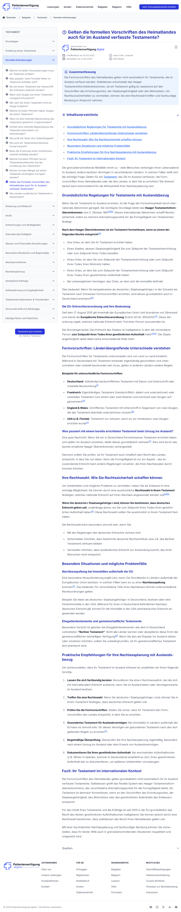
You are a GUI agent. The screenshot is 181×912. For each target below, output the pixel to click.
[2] (156, 316)
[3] (83, 401)
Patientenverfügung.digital (23, 907)
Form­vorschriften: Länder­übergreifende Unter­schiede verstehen (107, 133)
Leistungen (53, 6)
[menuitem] (53, 7)
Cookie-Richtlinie (155, 880)
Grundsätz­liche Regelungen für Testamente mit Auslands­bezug (106, 126)
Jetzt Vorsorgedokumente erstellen (159, 7)
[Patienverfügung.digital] (20, 6)
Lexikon (115, 880)
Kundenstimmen (49, 880)
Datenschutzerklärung (158, 875)
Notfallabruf (82, 880)
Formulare (116, 892)
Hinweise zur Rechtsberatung (162, 886)
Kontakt (45, 886)
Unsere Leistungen (51, 875)
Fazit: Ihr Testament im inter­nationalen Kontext (96, 158)
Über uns (46, 869)
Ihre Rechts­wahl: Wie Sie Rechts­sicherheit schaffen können (104, 139)
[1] (109, 212)
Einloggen (81, 869)
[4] (92, 298)
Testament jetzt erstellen (30, 331)
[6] (111, 212)
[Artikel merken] (176, 47)
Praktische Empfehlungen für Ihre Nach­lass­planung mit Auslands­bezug (111, 152)
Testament (110, 176)
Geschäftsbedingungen (158, 869)
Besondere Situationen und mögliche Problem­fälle (98, 145)
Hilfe (128, 6)
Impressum (152, 892)
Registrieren (82, 875)
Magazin (117, 6)
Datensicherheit (84, 6)
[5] (155, 334)
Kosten (67, 6)
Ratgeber (103, 6)
